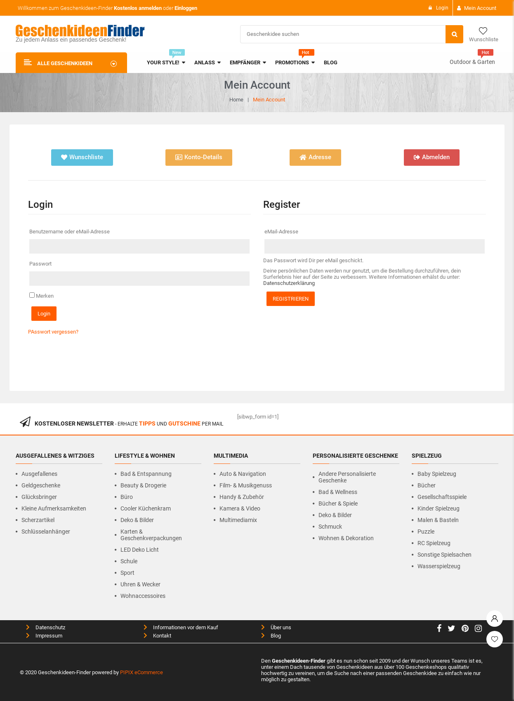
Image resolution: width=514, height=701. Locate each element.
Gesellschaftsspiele (442, 496)
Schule (128, 560)
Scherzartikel (37, 519)
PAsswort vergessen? (53, 331)
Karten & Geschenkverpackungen (151, 534)
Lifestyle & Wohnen (145, 455)
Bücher (426, 484)
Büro (126, 496)
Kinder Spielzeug (438, 507)
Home (236, 99)
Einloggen (185, 8)
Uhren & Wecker (140, 583)
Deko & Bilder (137, 519)
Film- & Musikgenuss (245, 484)
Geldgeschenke (40, 484)
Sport (127, 572)
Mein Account (480, 8)
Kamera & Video (239, 507)
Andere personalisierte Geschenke (347, 476)
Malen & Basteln (438, 519)
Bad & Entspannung (146, 473)
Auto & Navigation (242, 473)
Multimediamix (238, 519)
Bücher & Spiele (338, 502)
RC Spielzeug (433, 542)
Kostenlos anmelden (138, 8)
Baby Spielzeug (436, 473)
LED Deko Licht (139, 549)
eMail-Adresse (283, 231)
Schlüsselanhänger (45, 530)
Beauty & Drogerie (143, 484)
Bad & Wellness (337, 491)
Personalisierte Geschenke (355, 455)
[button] (82, 157)
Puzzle (425, 530)
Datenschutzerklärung (289, 283)
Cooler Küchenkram (145, 507)
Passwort (43, 264)
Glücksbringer (39, 496)
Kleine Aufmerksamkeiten (53, 507)
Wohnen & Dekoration (346, 537)
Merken (41, 295)
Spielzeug (427, 455)
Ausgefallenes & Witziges (55, 455)
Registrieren (291, 299)
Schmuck (330, 525)
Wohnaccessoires (142, 595)
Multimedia (231, 455)
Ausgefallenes (39, 473)
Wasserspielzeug (438, 565)
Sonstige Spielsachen (444, 553)
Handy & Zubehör (241, 496)
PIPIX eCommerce (141, 671)
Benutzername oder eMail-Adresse (72, 231)
